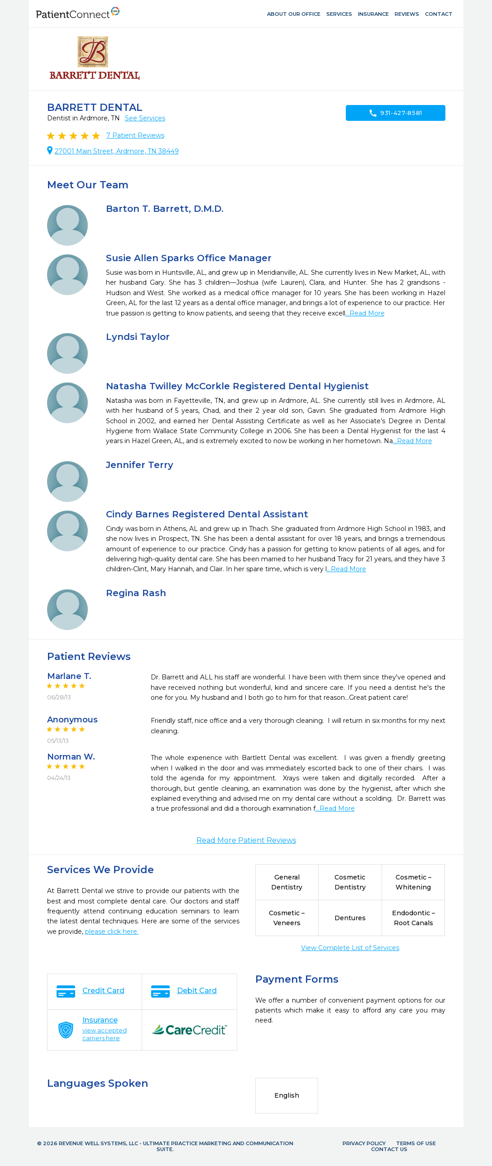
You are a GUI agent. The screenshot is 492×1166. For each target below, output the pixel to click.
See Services (145, 118)
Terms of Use (416, 1143)
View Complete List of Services (350, 948)
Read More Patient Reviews (246, 840)
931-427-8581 (395, 113)
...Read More (365, 313)
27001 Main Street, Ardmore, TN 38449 (117, 151)
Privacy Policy (364, 1143)
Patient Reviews (135, 135)
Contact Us (389, 1149)
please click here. (112, 931)
